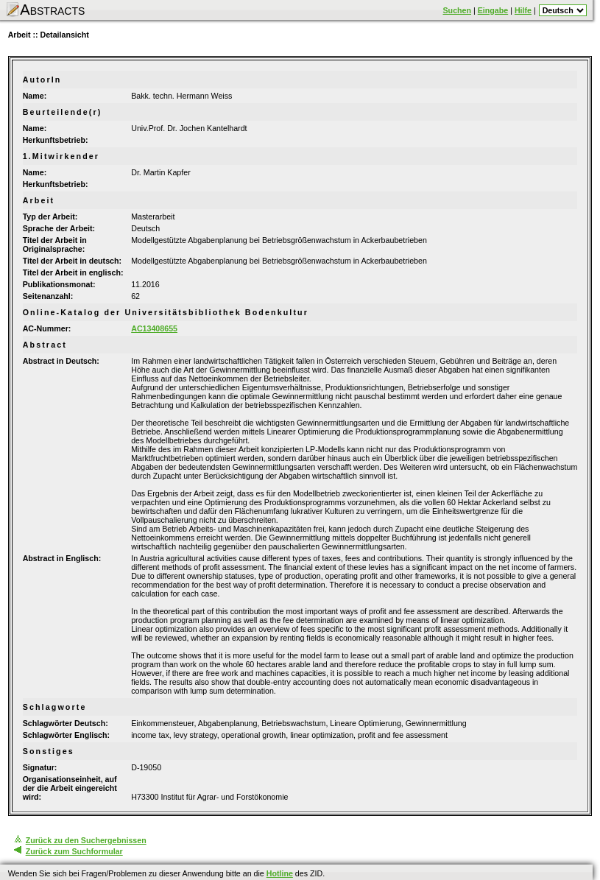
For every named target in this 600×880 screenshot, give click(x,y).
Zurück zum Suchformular (74, 851)
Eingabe (493, 10)
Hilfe (523, 10)
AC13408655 (154, 328)
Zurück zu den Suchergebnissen (86, 840)
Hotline (280, 873)
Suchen (457, 10)
